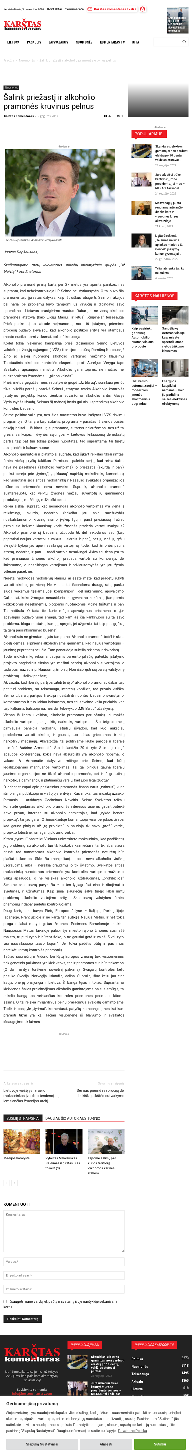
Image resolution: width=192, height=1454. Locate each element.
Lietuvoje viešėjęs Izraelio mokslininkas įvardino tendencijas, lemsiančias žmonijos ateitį (31, 1095)
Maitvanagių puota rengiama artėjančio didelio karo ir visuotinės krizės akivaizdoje (169, 212)
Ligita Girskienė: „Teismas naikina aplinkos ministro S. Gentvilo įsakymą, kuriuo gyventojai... (169, 245)
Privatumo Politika (132, 1431)
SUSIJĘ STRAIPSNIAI (23, 1118)
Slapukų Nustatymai (42, 1444)
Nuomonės (11, 87)
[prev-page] (7, 1183)
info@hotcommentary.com (32, 1394)
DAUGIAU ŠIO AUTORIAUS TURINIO (73, 1118)
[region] (96, 1425)
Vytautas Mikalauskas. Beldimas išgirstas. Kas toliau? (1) (63, 1163)
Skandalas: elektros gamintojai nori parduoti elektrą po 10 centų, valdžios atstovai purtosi (107, 1364)
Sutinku (160, 1444)
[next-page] (15, 1183)
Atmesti (106, 1444)
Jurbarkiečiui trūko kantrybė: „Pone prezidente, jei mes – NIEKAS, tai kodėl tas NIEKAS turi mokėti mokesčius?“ (106, 1392)
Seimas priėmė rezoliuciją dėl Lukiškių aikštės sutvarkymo (100, 1093)
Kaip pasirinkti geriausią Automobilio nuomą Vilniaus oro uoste (177, 24)
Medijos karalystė (17, 1158)
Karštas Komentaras (19, 116)
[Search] (184, 42)
